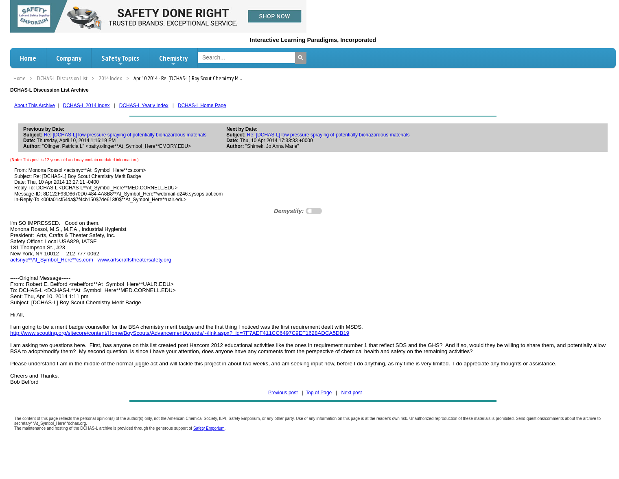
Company (68, 60)
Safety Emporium (209, 428)
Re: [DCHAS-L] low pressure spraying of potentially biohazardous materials (125, 135)
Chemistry (173, 60)
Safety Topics (120, 60)
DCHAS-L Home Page (202, 105)
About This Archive (34, 105)
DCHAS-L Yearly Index (143, 105)
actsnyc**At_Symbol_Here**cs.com (51, 260)
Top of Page (319, 393)
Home (28, 58)
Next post (351, 393)
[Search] (300, 58)
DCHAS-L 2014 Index (86, 105)
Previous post (283, 393)
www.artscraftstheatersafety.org (134, 260)
